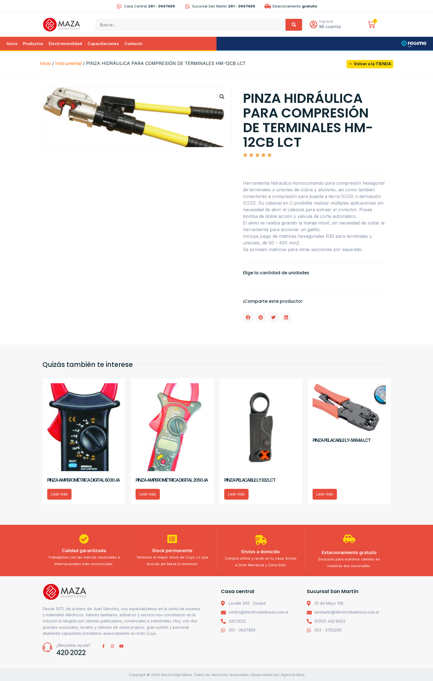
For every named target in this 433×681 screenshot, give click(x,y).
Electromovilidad (65, 43)
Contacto (133, 43)
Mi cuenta (330, 26)
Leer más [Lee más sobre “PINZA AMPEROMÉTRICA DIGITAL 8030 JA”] (59, 494)
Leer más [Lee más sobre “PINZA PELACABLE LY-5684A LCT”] (324, 494)
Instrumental (68, 63)
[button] (222, 97)
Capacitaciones (103, 43)
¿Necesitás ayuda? (73, 645)
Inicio (12, 43)
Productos (33, 43)
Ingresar (326, 21)
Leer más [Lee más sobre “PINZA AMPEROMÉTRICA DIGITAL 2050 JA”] (147, 494)
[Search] (294, 25)
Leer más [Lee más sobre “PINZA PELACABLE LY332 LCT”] (236, 494)
